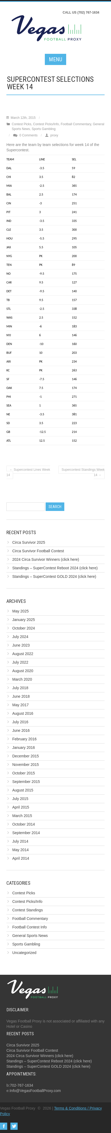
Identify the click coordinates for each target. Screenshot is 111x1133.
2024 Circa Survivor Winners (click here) (45, 559)
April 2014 (20, 858)
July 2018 (20, 688)
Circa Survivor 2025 (28, 542)
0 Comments (28, 135)
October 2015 (23, 773)
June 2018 (21, 696)
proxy (54, 135)
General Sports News (30, 935)
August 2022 (22, 654)
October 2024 (23, 628)
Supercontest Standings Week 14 (83, 472)
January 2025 (23, 620)
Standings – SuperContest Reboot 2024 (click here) (55, 568)
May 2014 (20, 850)
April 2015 (20, 807)
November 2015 (25, 764)
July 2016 (20, 722)
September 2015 (26, 781)
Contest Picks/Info (46, 124)
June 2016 (21, 730)
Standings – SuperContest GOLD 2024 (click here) (54, 576)
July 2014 (20, 841)
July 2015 (20, 799)
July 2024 (20, 637)
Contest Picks (21, 124)
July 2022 (20, 662)
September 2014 (26, 833)
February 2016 (24, 739)
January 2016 (23, 747)
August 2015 (22, 790)
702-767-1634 (21, 1085)
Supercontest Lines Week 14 (28, 472)
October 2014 (23, 824)
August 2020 (22, 671)
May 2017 (20, 705)
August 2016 (22, 713)
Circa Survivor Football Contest (38, 551)
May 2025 (20, 611)
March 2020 (22, 679)
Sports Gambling (44, 129)
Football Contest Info (29, 927)
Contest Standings (27, 910)
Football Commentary (76, 124)
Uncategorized (24, 953)
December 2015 (25, 756)
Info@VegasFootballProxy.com (35, 1091)
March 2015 (22, 816)
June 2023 (21, 645)
